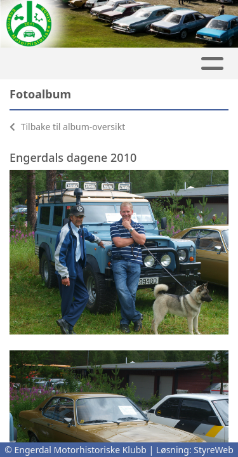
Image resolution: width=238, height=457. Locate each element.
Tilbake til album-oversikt (67, 127)
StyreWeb (214, 450)
